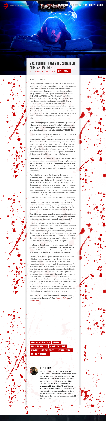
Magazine (69, 6)
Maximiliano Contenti (42, 350)
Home (60, 6)
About (100, 6)
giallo (56, 342)
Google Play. (34, 300)
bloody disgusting (40, 342)
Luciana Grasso (39, 346)
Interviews (64, 71)
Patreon (83, 6)
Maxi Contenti (57, 346)
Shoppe (92, 6)
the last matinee (40, 354)
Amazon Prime (62, 298)
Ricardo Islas (64, 350)
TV (76, 6)
